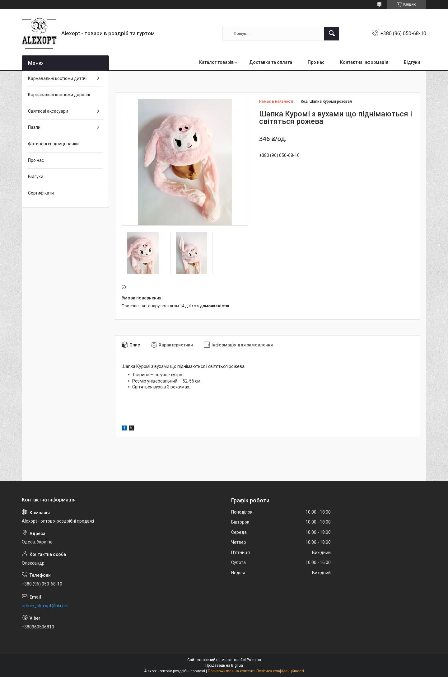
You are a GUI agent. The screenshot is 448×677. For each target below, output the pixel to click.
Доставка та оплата (270, 62)
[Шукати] (331, 33)
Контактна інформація (364, 62)
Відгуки (412, 62)
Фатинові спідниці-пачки (53, 143)
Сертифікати (41, 192)
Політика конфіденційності (280, 671)
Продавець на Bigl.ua (224, 665)
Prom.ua (254, 660)
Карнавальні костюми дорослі (59, 94)
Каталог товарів (216, 62)
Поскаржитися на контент (231, 671)
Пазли (34, 127)
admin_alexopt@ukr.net (45, 605)
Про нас (316, 62)
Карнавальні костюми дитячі (57, 78)
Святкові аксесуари (48, 111)
